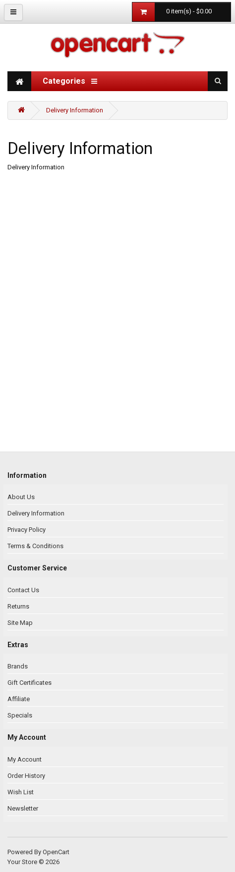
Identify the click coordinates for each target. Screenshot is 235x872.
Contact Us (23, 590)
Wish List (20, 792)
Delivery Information (74, 110)
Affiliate (18, 699)
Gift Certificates (29, 682)
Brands (17, 666)
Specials (19, 715)
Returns (18, 606)
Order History (26, 775)
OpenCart (56, 852)
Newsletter (22, 808)
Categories (70, 81)
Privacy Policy (26, 529)
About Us (21, 497)
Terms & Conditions (35, 546)
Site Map (20, 622)
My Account (24, 759)
